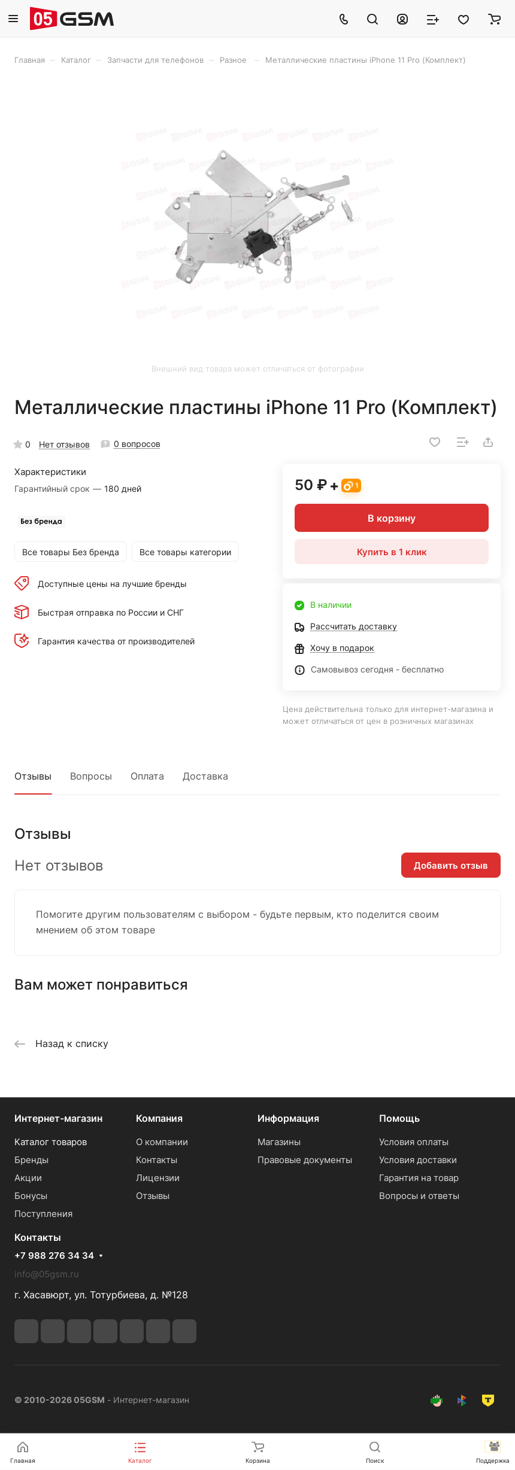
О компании (162, 1142)
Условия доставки (418, 1159)
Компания (159, 1118)
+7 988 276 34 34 (54, 1255)
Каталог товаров (50, 1142)
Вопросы (91, 776)
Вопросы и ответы (419, 1195)
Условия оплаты (414, 1142)
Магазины (279, 1142)
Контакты (156, 1159)
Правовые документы (305, 1159)
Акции (28, 1177)
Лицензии (158, 1177)
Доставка (205, 776)
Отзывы (32, 776)
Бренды (31, 1159)
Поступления (43, 1213)
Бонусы (30, 1195)
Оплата (147, 776)
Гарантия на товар (419, 1177)
